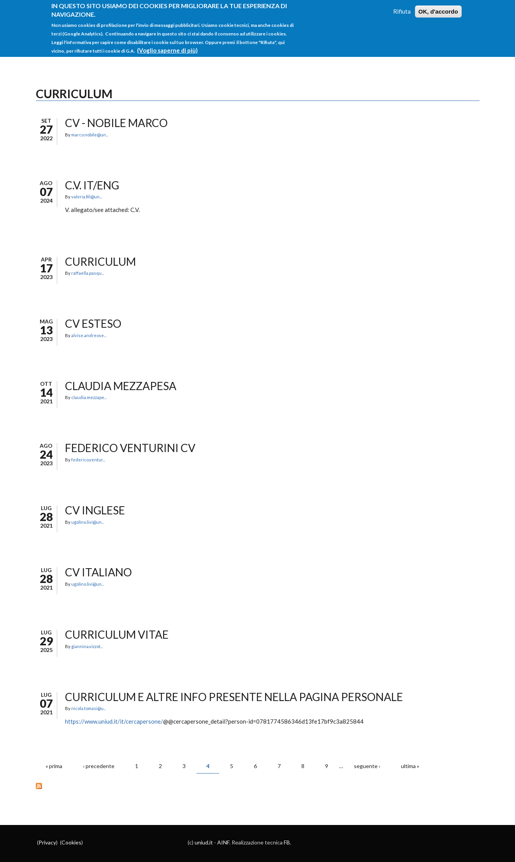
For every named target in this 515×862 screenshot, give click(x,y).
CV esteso (93, 323)
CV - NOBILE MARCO (116, 122)
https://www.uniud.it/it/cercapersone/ (114, 721)
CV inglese (95, 510)
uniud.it (204, 842)
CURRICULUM (100, 261)
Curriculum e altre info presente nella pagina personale (234, 696)
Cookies (71, 842)
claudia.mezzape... (89, 397)
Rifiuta (402, 6)
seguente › (367, 766)
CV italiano (98, 572)
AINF (223, 842)
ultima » (410, 766)
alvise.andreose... (88, 335)
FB (287, 842)
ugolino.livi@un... (87, 522)
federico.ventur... (88, 459)
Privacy (47, 842)
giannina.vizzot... (87, 646)
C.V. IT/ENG (92, 185)
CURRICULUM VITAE (117, 634)
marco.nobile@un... (89, 134)
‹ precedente (98, 766)
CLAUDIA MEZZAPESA (120, 385)
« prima (54, 766)
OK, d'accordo (438, 7)
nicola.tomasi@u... (88, 708)
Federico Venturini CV (130, 447)
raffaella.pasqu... (87, 273)
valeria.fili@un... (86, 196)
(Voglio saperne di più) (167, 45)
